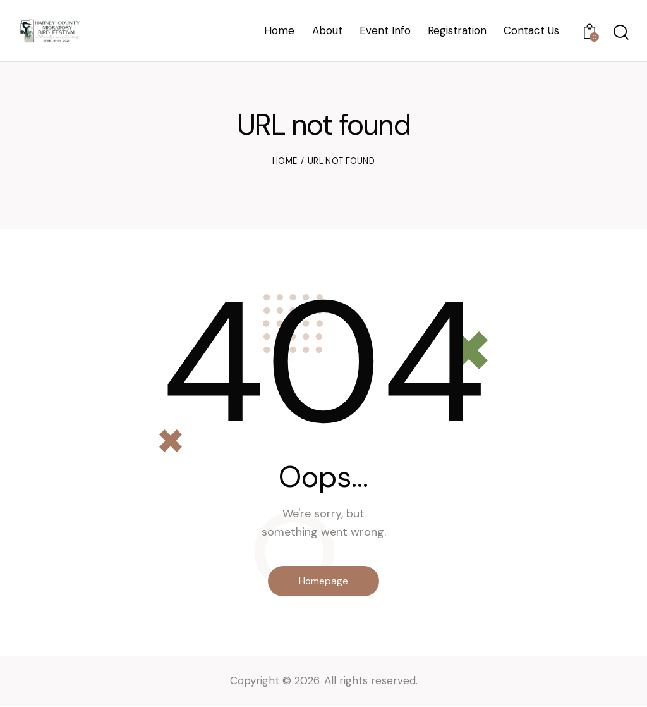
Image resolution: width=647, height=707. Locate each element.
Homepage (324, 580)
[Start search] (620, 32)
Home (284, 161)
